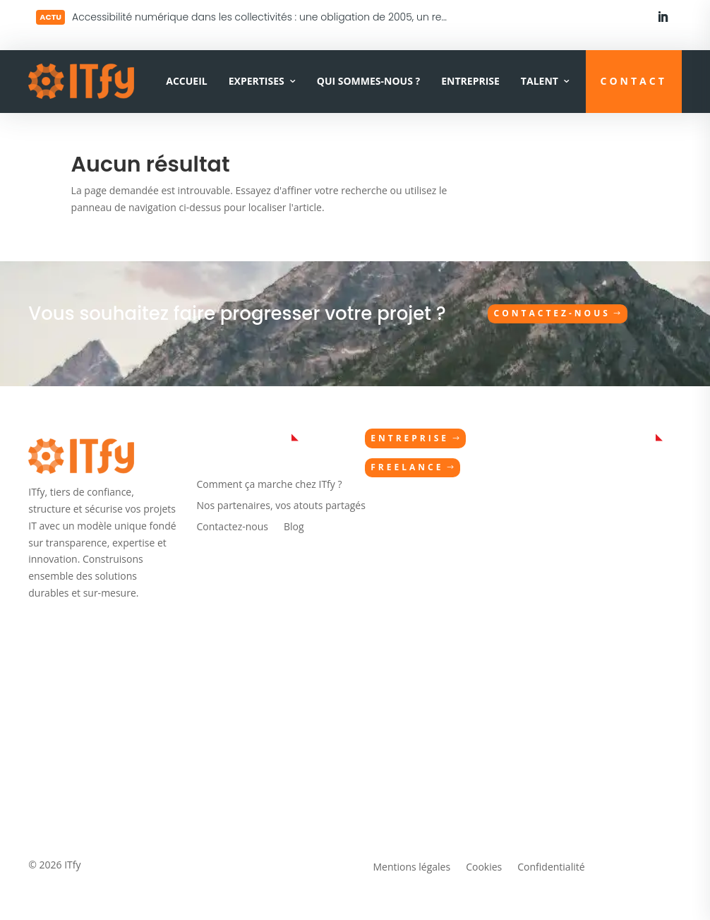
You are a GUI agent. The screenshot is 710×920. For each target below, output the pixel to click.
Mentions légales (411, 867)
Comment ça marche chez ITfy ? (269, 485)
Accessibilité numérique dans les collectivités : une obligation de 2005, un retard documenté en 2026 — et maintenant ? (363, 17)
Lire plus (111, 15)
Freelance (407, 467)
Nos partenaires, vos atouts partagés (281, 506)
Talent (539, 81)
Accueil (186, 81)
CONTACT (634, 81)
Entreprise (470, 81)
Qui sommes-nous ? (368, 81)
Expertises (256, 81)
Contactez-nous (552, 313)
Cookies (484, 867)
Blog (294, 527)
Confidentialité (550, 867)
